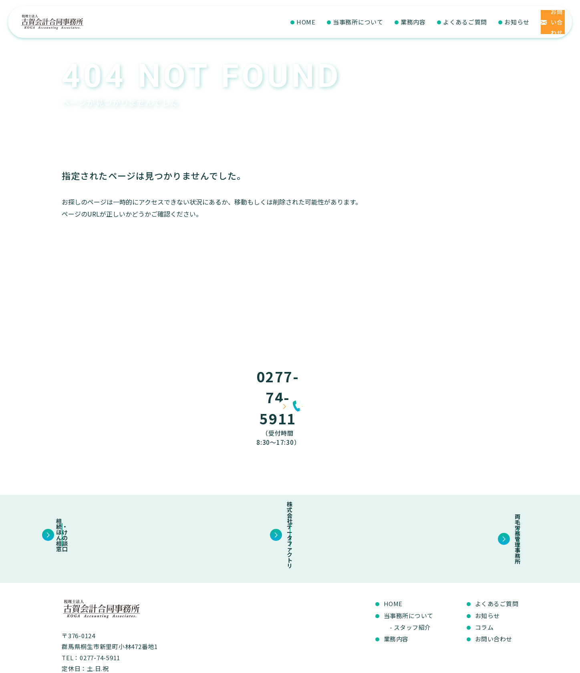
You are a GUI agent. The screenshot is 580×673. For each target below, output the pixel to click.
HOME (253, 22)
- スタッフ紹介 (410, 579)
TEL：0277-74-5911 (91, 609)
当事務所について (305, 22)
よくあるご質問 (413, 22)
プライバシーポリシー (491, 663)
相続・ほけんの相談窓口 (128, 493)
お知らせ (464, 22)
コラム (484, 579)
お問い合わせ (493, 591)
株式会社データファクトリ (290, 493)
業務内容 (360, 22)
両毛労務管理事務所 (452, 493)
